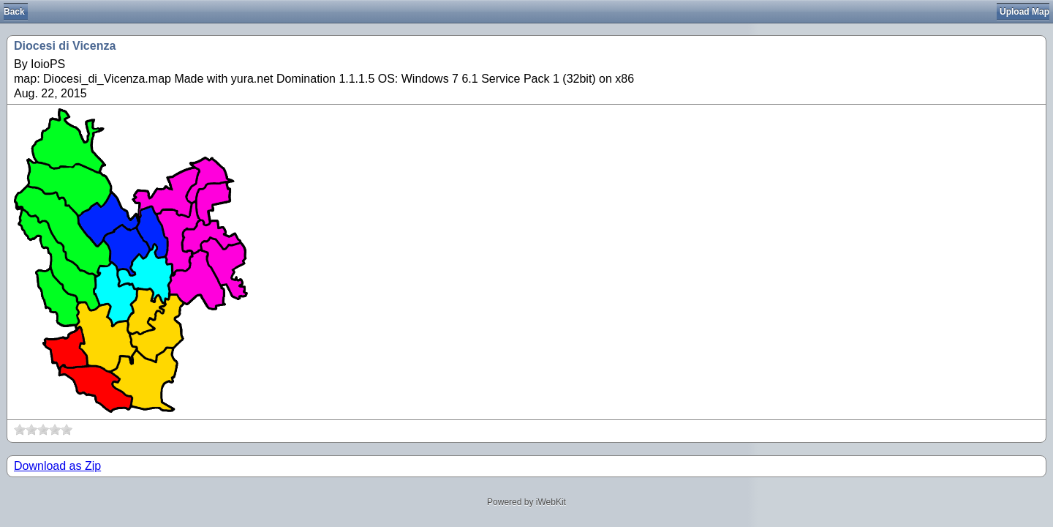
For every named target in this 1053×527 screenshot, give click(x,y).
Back (14, 12)
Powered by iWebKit (526, 502)
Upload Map (1024, 12)
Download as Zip (57, 466)
